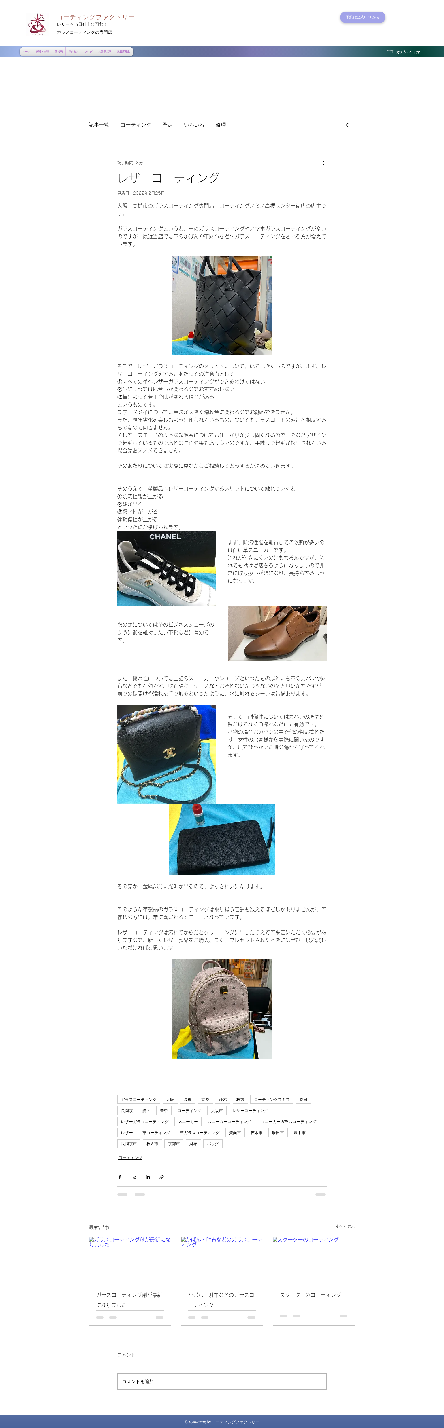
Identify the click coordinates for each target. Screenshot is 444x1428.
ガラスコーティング (139, 1099)
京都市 (174, 1143)
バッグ (213, 1143)
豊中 (164, 1110)
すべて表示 (345, 1226)
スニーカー (188, 1121)
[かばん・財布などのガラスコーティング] (222, 1260)
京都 (205, 1099)
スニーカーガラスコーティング (288, 1121)
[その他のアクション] (323, 162)
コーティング (136, 124)
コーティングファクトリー (96, 17)
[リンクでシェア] (161, 1177)
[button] (348, 125)
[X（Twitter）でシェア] (133, 1177)
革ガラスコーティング (199, 1132)
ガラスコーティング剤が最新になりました (129, 1300)
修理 (221, 124)
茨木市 (256, 1132)
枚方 (240, 1099)
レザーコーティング (250, 1110)
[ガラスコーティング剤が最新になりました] (130, 1260)
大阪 (170, 1099)
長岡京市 (129, 1143)
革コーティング (156, 1132)
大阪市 (217, 1110)
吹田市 (278, 1132)
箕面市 (235, 1132)
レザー (127, 1132)
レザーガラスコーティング (144, 1121)
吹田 (303, 1099)
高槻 (188, 1099)
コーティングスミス (272, 1099)
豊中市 (300, 1132)
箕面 (146, 1110)
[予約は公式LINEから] (362, 17)
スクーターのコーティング (310, 1295)
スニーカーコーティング (229, 1121)
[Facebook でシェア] (120, 1177)
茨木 (223, 1099)
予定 (168, 124)
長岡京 (127, 1110)
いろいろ (194, 124)
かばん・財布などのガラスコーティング (221, 1300)
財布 (193, 1143)
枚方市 (152, 1143)
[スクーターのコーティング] (314, 1260)
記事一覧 (99, 124)
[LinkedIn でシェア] (147, 1177)
